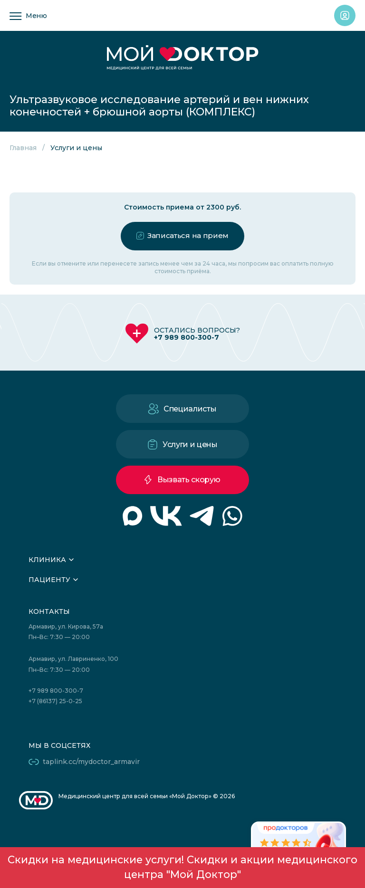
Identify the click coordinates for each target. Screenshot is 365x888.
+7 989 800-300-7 (186, 337)
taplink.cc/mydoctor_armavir (91, 761)
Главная (23, 147)
